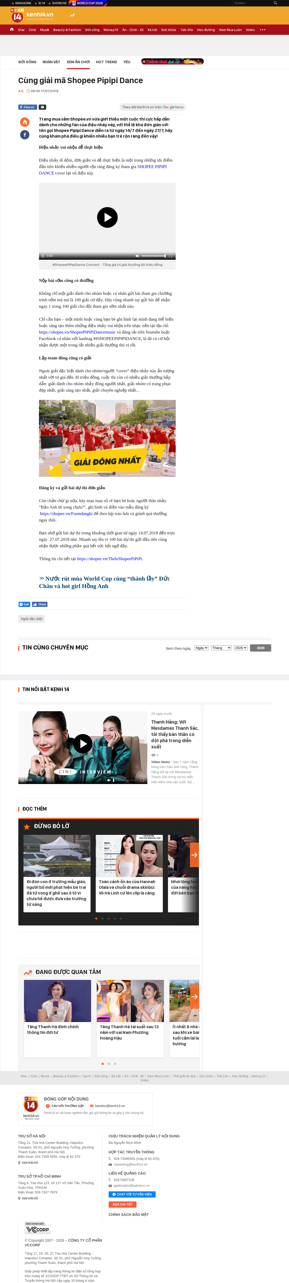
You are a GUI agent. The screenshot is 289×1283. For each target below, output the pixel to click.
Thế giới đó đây (184, 1076)
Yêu (127, 62)
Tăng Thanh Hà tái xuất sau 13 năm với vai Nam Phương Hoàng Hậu (129, 1032)
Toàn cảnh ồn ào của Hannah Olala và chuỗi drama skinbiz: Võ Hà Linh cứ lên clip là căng (127, 887)
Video (250, 30)
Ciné (32, 30)
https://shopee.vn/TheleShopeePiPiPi (109, 558)
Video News (161, 762)
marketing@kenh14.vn (130, 1164)
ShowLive (59, 3)
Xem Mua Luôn (230, 30)
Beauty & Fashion (67, 30)
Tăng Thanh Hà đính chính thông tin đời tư (53, 1029)
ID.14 (41, 3)
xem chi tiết (123, 1204)
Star (21, 30)
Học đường (206, 30)
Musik (44, 30)
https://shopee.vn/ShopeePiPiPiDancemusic (77, 332)
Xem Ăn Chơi (78, 62)
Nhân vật (51, 62)
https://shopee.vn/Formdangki (66, 513)
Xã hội (152, 30)
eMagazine (23, 3)
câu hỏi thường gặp (68, 1105)
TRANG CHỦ (11, 30)
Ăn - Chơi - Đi (132, 30)
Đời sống (92, 30)
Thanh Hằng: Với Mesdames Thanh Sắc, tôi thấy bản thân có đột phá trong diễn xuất (175, 734)
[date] (201, 647)
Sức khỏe (168, 30)
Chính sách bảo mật (129, 1215)
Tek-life (186, 30)
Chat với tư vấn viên (132, 1195)
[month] (221, 647)
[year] (240, 647)
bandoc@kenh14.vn (110, 1105)
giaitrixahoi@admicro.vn (132, 1185)
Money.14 (111, 30)
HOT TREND (106, 62)
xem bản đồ (30, 1162)
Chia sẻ (28, 107)
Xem (260, 648)
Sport (87, 1076)
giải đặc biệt (32, 619)
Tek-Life (222, 1076)
